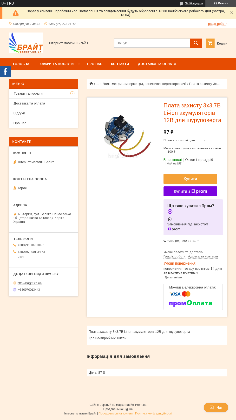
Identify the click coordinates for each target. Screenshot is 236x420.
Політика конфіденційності (153, 413)
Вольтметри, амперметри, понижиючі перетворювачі (144, 84)
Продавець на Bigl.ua (118, 409)
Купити (190, 179)
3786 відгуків (194, 3)
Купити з (190, 191)
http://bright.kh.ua (30, 283)
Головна (21, 64)
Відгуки (19, 113)
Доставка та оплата (157, 64)
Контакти (120, 64)
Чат (216, 407)
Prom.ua (140, 405)
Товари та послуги (56, 64)
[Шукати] (196, 43)
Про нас (94, 64)
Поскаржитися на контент (115, 413)
